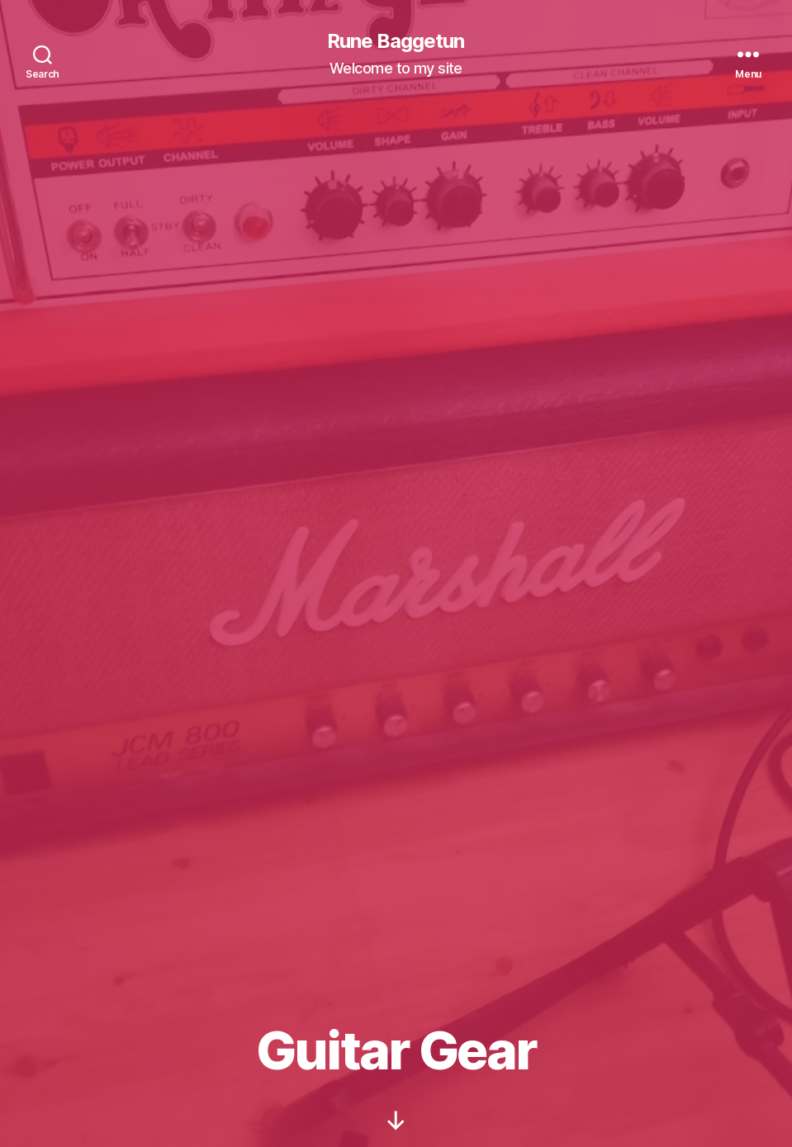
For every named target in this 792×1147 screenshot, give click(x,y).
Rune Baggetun (395, 41)
